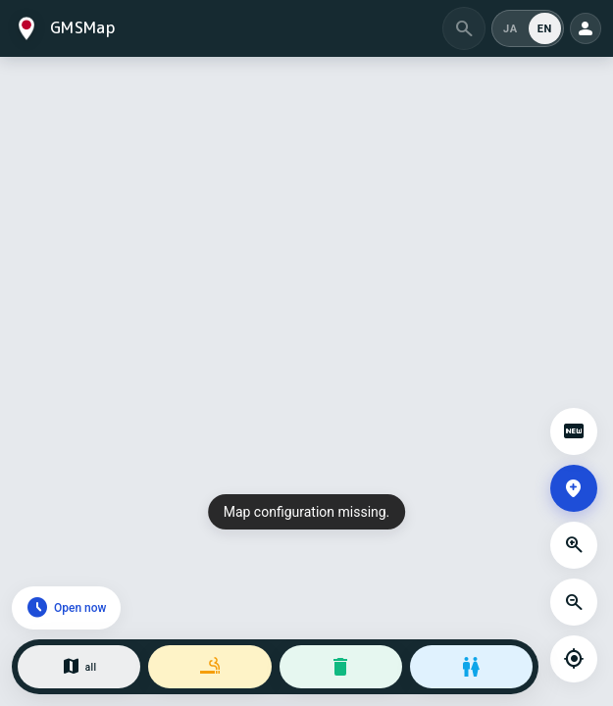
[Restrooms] (471, 666)
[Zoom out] (573, 602)
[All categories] (79, 666)
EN (544, 29)
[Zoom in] (573, 545)
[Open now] (66, 608)
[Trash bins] (341, 666)
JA (510, 29)
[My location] (573, 658)
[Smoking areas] (209, 666)
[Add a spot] (573, 488)
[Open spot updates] (573, 431)
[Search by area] (463, 28)
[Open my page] (585, 28)
